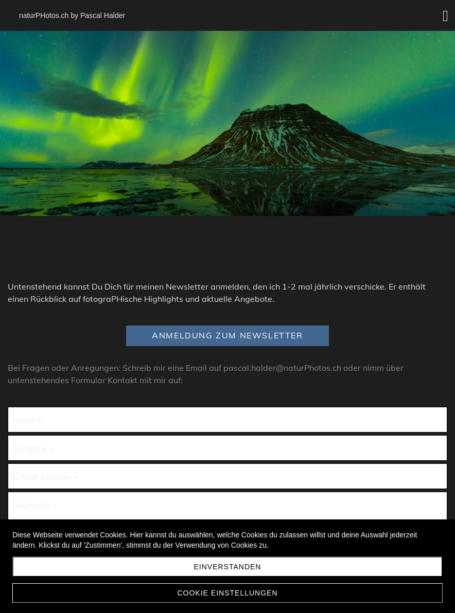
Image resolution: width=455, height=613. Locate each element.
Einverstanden (227, 567)
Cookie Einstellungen (227, 593)
